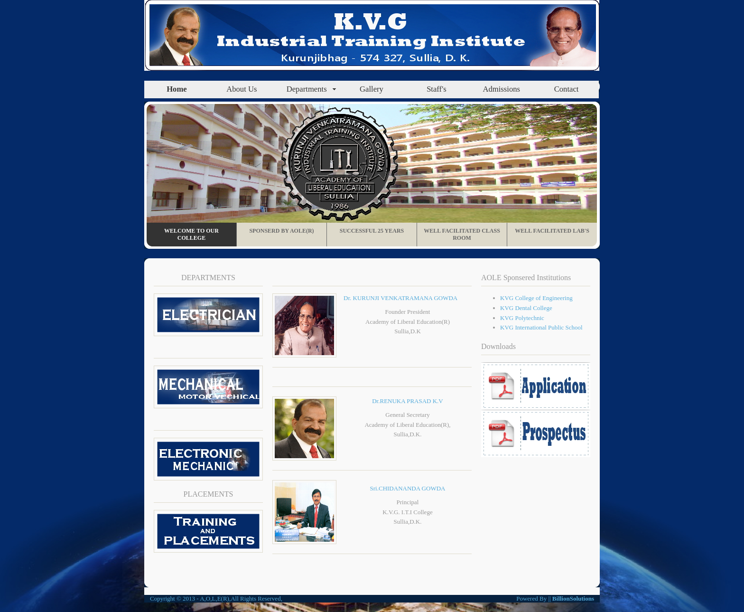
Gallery (371, 89)
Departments (307, 89)
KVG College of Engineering (536, 297)
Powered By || (534, 598)
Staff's (436, 89)
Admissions (501, 89)
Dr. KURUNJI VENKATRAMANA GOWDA (400, 297)
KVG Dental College (526, 307)
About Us (241, 89)
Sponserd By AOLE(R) (281, 230)
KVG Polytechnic (522, 317)
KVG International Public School (541, 327)
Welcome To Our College (191, 234)
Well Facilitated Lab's (552, 230)
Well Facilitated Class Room (462, 234)
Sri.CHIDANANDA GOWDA (408, 488)
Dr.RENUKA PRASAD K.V (407, 401)
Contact (566, 89)
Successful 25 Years (372, 230)
